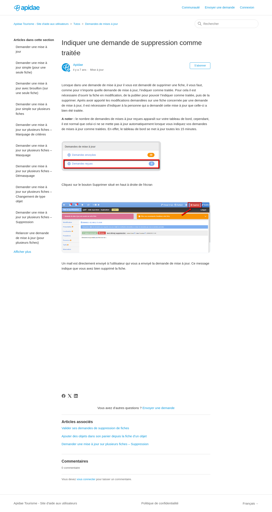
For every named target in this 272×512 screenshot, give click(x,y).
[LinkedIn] (76, 396)
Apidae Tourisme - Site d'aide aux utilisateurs (41, 23)
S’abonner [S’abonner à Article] (200, 65)
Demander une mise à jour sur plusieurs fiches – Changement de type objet (34, 194)
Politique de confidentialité (159, 503)
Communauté (191, 7)
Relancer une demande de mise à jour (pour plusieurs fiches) (32, 237)
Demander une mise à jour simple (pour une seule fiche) (31, 67)
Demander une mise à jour (31, 49)
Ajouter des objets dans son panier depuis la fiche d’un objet (104, 436)
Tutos (76, 23)
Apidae (78, 64)
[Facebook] (63, 396)
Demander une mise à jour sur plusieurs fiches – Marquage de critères (34, 129)
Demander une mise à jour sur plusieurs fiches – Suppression (34, 217)
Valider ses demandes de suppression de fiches (95, 428)
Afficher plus (22, 251)
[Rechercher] (226, 24)
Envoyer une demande (220, 7)
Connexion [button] (247, 7)
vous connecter (86, 479)
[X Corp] (70, 396)
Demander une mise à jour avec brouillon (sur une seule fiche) (32, 88)
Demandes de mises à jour (101, 23)
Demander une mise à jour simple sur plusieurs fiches (33, 108)
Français (250, 503)
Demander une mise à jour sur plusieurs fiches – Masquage (34, 150)
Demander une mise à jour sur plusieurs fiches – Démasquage (34, 170)
